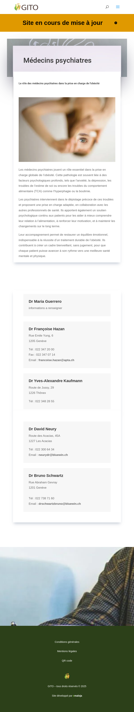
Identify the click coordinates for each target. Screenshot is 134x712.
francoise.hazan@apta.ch (56, 360)
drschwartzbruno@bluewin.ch (60, 503)
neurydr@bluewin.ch (53, 455)
